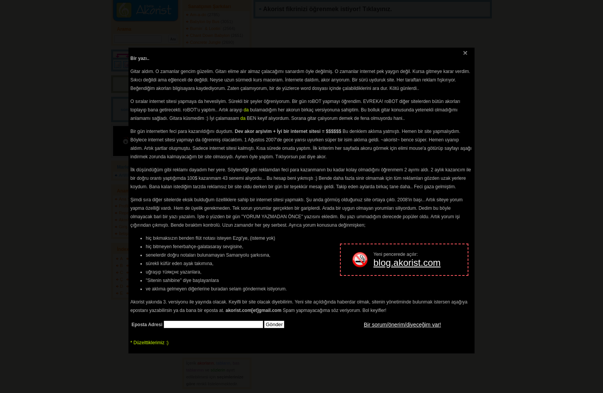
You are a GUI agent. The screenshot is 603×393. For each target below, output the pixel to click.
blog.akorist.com (407, 262)
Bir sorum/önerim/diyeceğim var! (402, 325)
